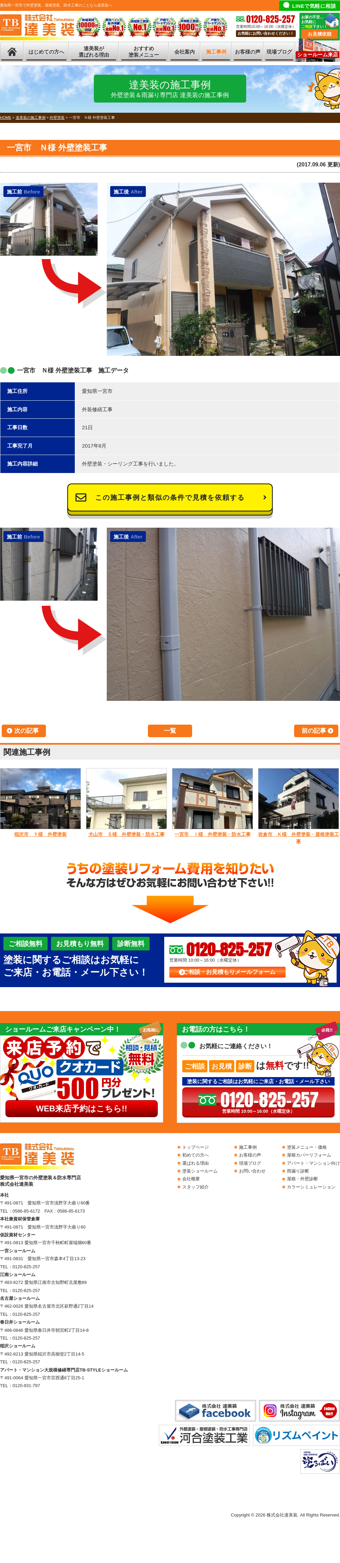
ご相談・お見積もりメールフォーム (229, 972)
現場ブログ (279, 52)
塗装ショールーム (200, 1171)
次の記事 (26, 730)
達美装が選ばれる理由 (94, 52)
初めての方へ (195, 1155)
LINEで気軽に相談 (314, 6)
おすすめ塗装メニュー (144, 52)
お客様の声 (247, 52)
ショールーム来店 (317, 54)
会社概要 (191, 1178)
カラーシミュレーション (311, 1186)
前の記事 (314, 730)
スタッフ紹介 (195, 1186)
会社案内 (184, 52)
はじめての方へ (46, 52)
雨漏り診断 (298, 1171)
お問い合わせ (252, 1171)
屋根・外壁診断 (302, 1178)
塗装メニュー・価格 (307, 1147)
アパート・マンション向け (313, 1163)
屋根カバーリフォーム (309, 1155)
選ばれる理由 (195, 1163)
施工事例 (216, 52)
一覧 (170, 730)
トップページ (195, 1147)
